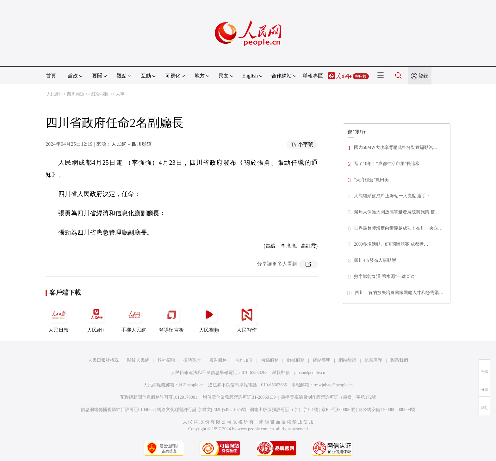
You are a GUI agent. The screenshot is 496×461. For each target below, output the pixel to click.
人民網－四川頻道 (131, 144)
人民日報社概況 (103, 360)
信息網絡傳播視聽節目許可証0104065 (117, 409)
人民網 (53, 94)
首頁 (51, 75)
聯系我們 (399, 360)
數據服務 (296, 360)
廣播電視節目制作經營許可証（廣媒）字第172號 (328, 397)
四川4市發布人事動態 (375, 260)
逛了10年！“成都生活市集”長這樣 (387, 163)
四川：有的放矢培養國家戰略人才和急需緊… (399, 292)
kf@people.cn (191, 385)
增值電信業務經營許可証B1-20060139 (239, 397)
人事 (120, 94)
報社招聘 (166, 360)
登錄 (423, 75)
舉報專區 (313, 75)
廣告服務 (218, 360)
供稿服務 (270, 360)
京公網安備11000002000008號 (386, 409)
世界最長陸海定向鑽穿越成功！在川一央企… (398, 228)
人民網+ (96, 318)
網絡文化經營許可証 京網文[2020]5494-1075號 (202, 409)
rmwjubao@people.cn (333, 385)
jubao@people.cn (309, 372)
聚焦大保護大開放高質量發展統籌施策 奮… (396, 212)
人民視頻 (209, 318)
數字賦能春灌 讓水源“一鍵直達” (385, 276)
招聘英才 (192, 360)
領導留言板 (171, 318)
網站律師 (347, 360)
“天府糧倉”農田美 (371, 179)
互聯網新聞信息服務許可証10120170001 (158, 397)
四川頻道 (75, 94)
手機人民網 (133, 318)
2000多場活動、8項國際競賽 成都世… (391, 244)
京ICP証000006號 (338, 409)
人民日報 (58, 318)
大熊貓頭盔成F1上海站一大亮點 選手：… (394, 196)
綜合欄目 (100, 94)
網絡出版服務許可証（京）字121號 (284, 409)
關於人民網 (138, 360)
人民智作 (247, 318)
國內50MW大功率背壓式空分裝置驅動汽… (395, 147)
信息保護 (373, 360)
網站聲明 (322, 360)
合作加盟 (244, 360)
